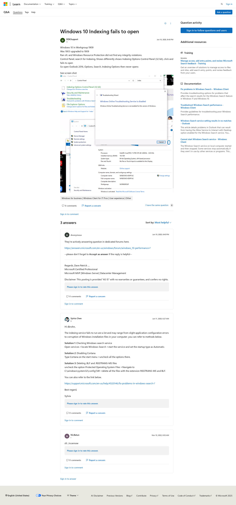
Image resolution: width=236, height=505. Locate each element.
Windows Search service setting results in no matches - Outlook (206, 122)
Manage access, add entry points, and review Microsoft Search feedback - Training (206, 62)
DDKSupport (72, 39)
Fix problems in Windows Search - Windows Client (205, 89)
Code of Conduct (186, 495)
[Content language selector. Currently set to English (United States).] (17, 495)
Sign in (229, 4)
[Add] (165, 23)
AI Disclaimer (97, 495)
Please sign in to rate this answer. (82, 286)
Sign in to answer (68, 478)
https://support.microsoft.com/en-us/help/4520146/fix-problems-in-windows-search (109, 383)
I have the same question (156, 205)
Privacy (153, 495)
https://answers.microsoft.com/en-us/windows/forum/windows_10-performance (107, 247)
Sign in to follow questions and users (206, 30)
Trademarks (204, 495)
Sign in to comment (69, 214)
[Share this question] (170, 23)
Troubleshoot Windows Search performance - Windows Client (202, 106)
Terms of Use (168, 495)
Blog (128, 495)
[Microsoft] (6, 4)
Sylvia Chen (76, 318)
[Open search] (222, 4)
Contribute (141, 495)
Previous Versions (115, 495)
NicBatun (75, 434)
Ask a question (224, 12)
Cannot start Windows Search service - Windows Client (204, 140)
